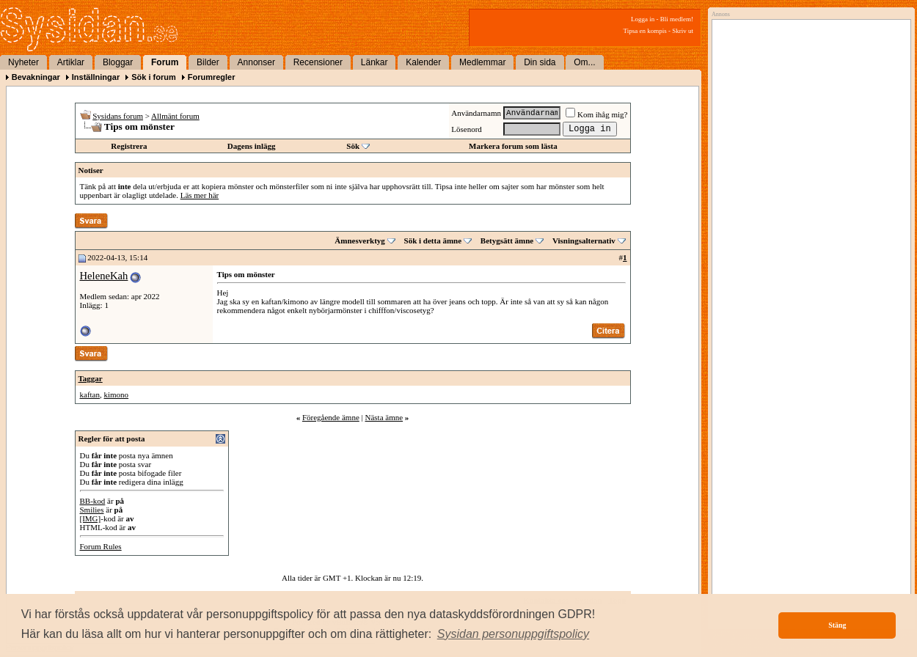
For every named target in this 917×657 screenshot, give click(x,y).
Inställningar (96, 77)
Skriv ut (682, 30)
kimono (115, 394)
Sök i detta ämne (433, 240)
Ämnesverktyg (359, 240)
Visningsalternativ (583, 240)
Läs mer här (199, 195)
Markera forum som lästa (513, 146)
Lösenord (466, 129)
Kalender (423, 62)
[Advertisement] (808, 173)
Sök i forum (153, 77)
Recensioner (318, 62)
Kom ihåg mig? (596, 114)
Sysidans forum (117, 115)
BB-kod (93, 500)
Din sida (539, 62)
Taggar (90, 378)
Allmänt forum (175, 115)
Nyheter (23, 62)
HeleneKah (104, 276)
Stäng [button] (837, 625)
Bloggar (118, 62)
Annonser (256, 62)
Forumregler (211, 77)
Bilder (208, 62)
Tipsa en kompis (645, 30)
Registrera (129, 146)
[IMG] (90, 518)
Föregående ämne (330, 417)
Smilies (92, 509)
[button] (513, 634)
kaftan (90, 394)
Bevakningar (36, 77)
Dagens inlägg (251, 146)
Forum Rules (101, 546)
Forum (164, 62)
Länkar (374, 62)
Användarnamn (476, 113)
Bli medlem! (676, 19)
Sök (352, 146)
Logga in (642, 19)
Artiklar (70, 62)
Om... (584, 62)
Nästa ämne (384, 417)
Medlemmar (482, 62)
